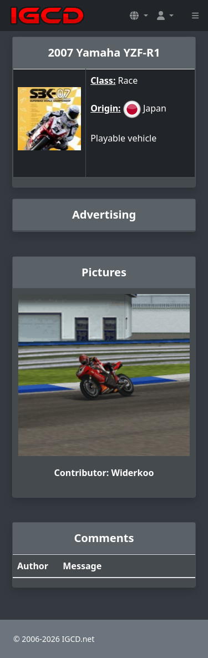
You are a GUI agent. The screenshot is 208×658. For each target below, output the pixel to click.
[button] (138, 15)
